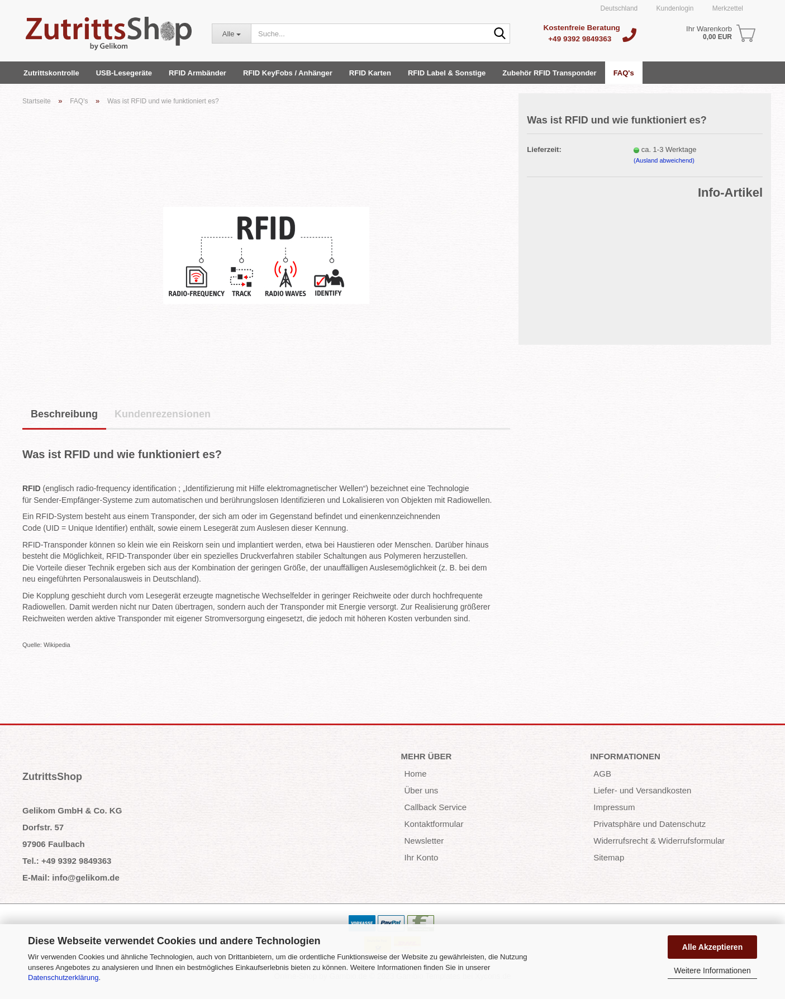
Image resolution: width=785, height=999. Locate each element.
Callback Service (436, 807)
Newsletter (424, 840)
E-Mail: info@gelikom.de (71, 877)
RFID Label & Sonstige (447, 73)
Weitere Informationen (712, 970)
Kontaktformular (434, 824)
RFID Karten (370, 73)
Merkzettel (726, 8)
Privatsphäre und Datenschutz (649, 824)
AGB (602, 773)
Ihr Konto (422, 857)
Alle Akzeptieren (712, 947)
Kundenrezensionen (163, 414)
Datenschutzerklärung (63, 977)
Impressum (614, 807)
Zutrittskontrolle (51, 73)
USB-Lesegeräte (124, 73)
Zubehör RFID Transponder (549, 73)
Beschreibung (64, 414)
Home (416, 773)
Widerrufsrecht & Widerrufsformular (659, 840)
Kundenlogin (673, 8)
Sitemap (608, 857)
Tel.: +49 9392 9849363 (66, 860)
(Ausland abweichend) (664, 160)
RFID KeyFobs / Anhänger (287, 73)
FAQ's (623, 73)
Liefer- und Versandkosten (642, 790)
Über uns (422, 790)
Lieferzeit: (544, 149)
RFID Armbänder (197, 73)
